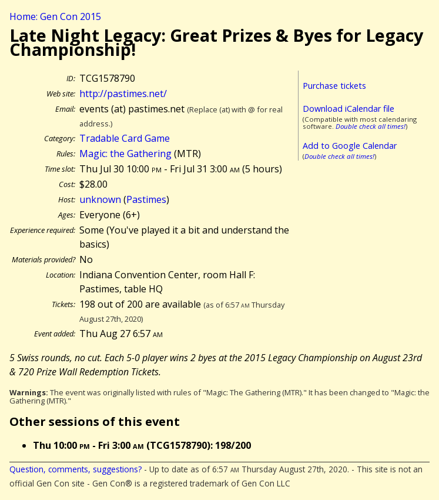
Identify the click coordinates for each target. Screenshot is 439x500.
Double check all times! (371, 126)
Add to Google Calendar (350, 145)
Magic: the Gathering (125, 153)
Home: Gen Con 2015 (55, 16)
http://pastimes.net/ (123, 93)
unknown (100, 199)
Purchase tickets (334, 85)
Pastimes (146, 199)
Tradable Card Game (124, 138)
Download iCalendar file (348, 108)
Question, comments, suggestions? (75, 469)
